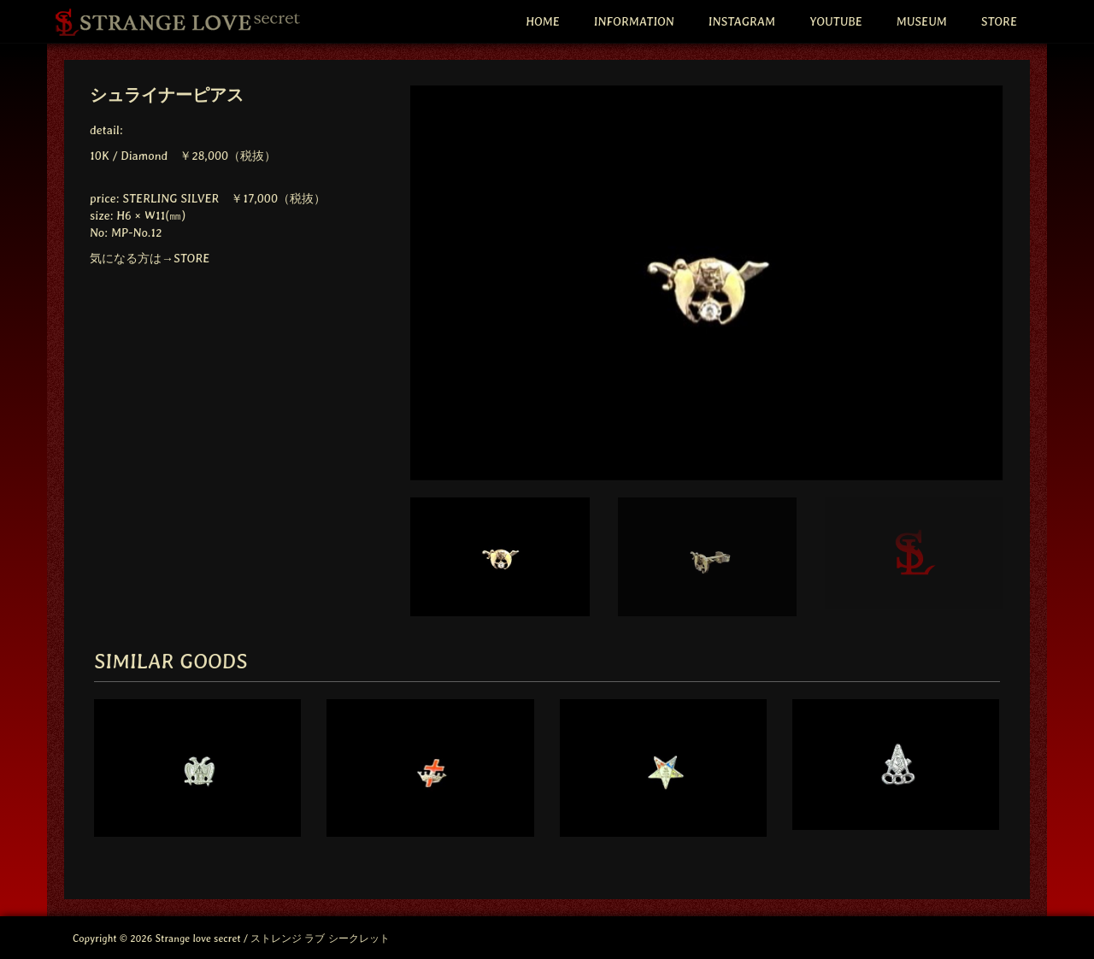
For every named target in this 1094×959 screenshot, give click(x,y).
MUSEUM (922, 21)
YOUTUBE (835, 21)
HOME (543, 21)
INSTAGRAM (742, 21)
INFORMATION (634, 21)
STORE (999, 21)
